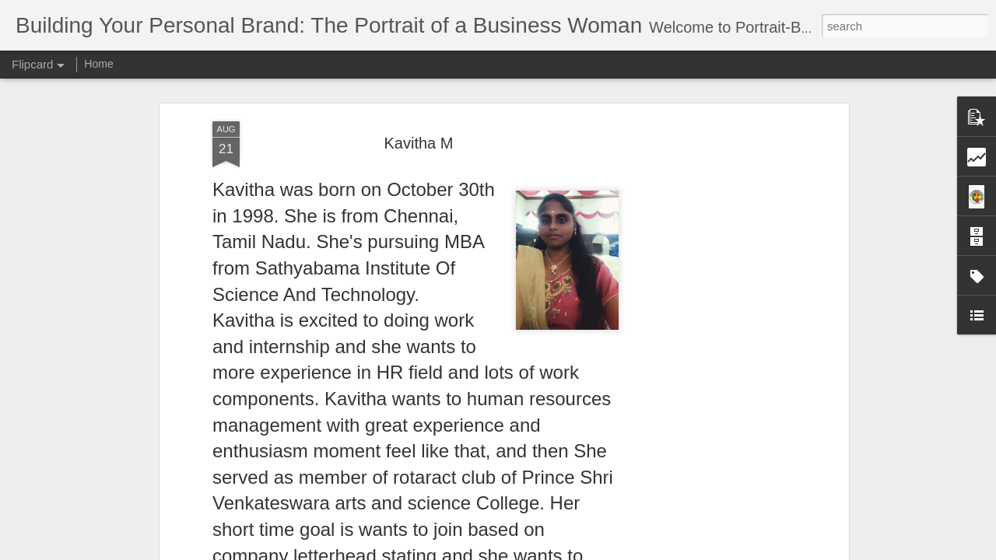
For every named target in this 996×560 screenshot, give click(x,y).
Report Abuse (592, 551)
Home (98, 64)
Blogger (546, 551)
